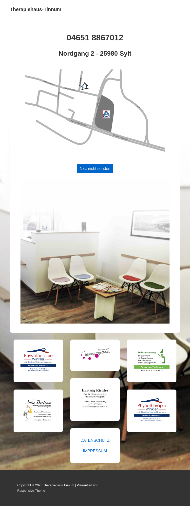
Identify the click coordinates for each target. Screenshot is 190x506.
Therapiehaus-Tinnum (35, 9)
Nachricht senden (95, 168)
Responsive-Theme (31, 490)
